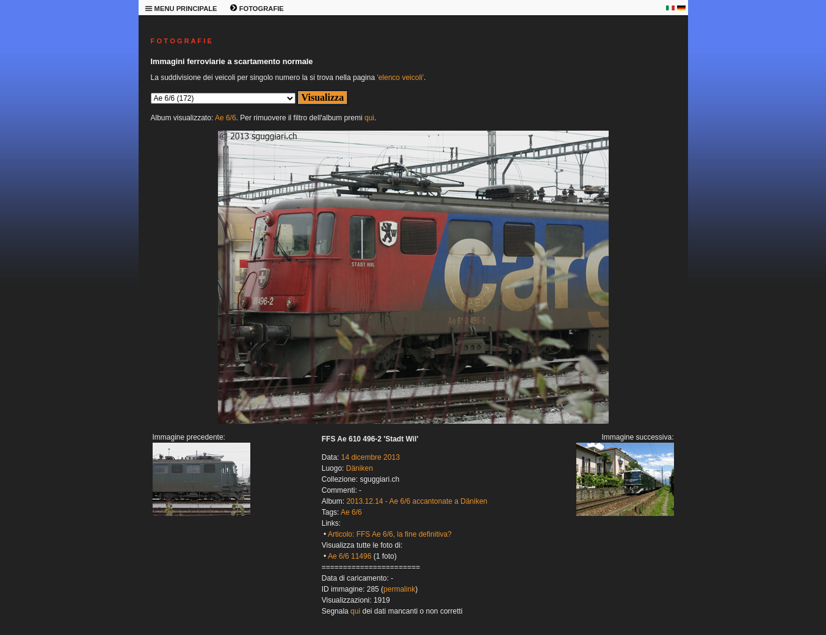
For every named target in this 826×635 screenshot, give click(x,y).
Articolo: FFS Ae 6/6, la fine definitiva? (390, 534)
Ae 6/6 (225, 118)
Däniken (359, 468)
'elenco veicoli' (400, 77)
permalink (399, 589)
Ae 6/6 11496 (349, 556)
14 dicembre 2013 (370, 457)
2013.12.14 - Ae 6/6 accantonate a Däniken (416, 501)
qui (369, 118)
